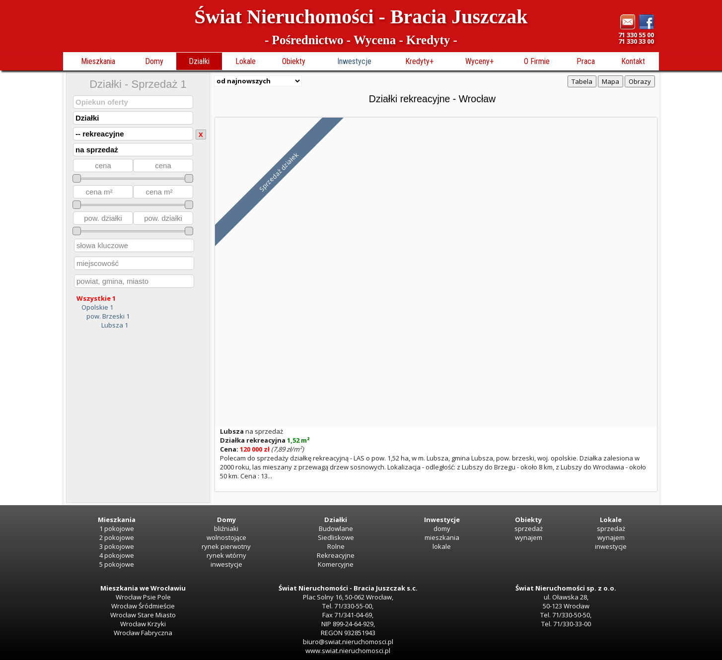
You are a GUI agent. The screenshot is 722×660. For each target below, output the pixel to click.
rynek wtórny (226, 555)
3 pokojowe (116, 546)
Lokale (245, 61)
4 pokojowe (116, 555)
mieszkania (442, 537)
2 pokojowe (116, 537)
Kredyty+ (419, 61)
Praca (586, 61)
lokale (442, 546)
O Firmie (537, 61)
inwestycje (226, 564)
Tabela (582, 81)
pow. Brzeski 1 (108, 316)
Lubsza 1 (114, 325)
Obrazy (640, 81)
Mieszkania (98, 61)
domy (441, 528)
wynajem (528, 537)
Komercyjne (336, 564)
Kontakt (633, 61)
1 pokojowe (116, 528)
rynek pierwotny (226, 546)
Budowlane (336, 528)
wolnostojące (226, 537)
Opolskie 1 (97, 307)
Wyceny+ (479, 61)
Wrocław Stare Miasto (143, 614)
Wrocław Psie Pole (143, 597)
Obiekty (293, 61)
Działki (199, 61)
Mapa (610, 81)
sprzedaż (528, 528)
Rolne (336, 546)
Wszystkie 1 (96, 298)
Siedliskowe (336, 537)
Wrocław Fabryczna (143, 632)
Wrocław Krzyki (143, 623)
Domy (154, 61)
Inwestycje (354, 61)
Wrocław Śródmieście (143, 605)
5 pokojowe (116, 564)
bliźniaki (226, 528)
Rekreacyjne (336, 555)
